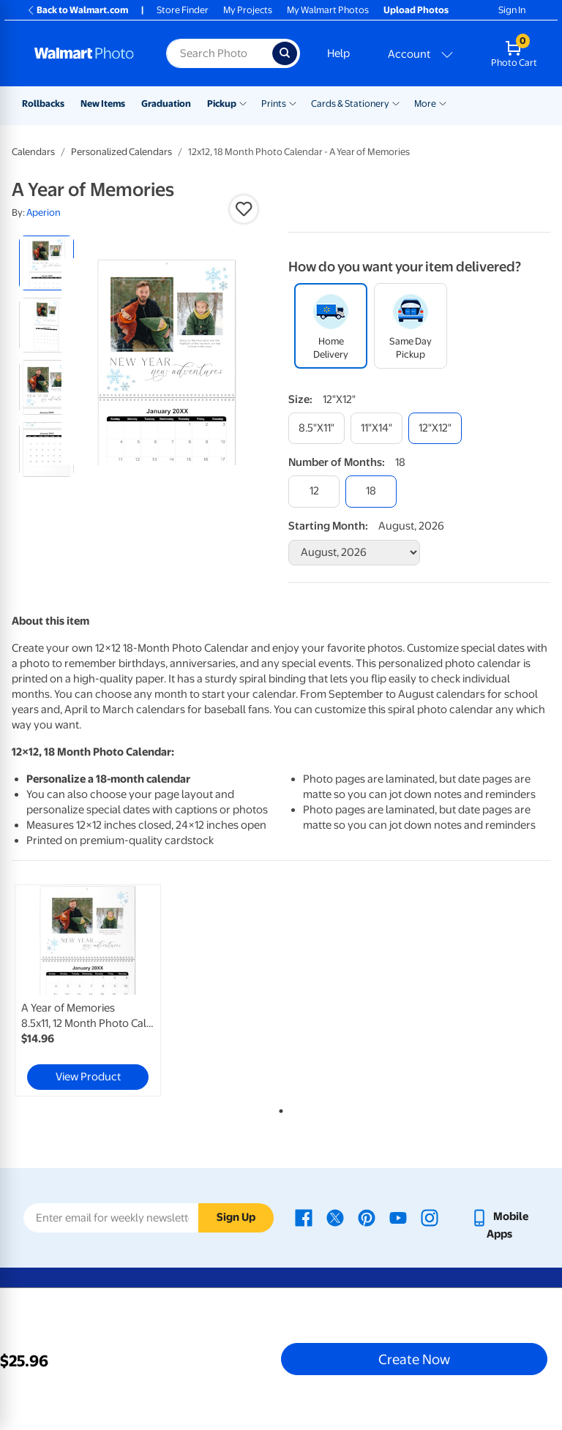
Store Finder (183, 9)
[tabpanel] (102, 990)
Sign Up (236, 1217)
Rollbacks (43, 103)
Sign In (511, 9)
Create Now (414, 1359)
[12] (314, 491)
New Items (102, 103)
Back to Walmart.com (77, 9)
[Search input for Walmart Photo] (219, 53)
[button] (244, 209)
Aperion (43, 212)
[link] (87, 990)
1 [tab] (278, 1108)
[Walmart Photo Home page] (84, 53)
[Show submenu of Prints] (292, 102)
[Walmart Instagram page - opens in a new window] (429, 1216)
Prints (273, 103)
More (425, 103)
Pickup (221, 103)
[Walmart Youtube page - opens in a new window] (398, 1216)
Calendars (33, 151)
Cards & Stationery (350, 103)
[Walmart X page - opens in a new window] (335, 1216)
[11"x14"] (376, 428)
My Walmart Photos (328, 9)
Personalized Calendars (121, 151)
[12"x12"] (435, 428)
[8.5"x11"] (316, 428)
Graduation (166, 103)
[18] (371, 491)
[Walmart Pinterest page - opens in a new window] (366, 1216)
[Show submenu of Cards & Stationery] (395, 102)
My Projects (247, 9)
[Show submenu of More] (442, 102)
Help (338, 53)
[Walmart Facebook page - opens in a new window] (303, 1216)
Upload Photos (416, 9)
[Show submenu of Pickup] (243, 102)
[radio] (46, 263)
